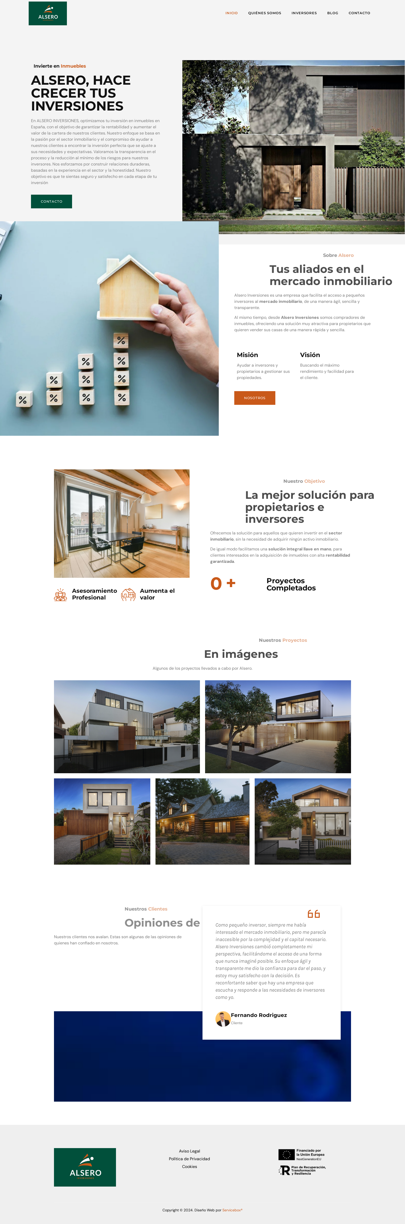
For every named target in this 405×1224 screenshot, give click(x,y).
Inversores (298, 13)
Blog (329, 13)
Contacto (359, 13)
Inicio (221, 13)
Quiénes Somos (256, 13)
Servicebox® (232, 1209)
